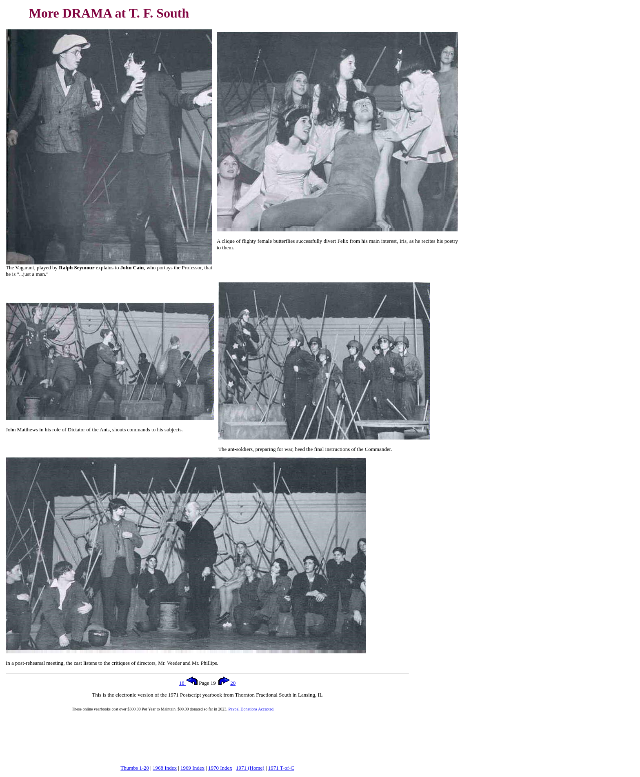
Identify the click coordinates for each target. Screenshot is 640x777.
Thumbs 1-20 (134, 768)
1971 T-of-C (281, 768)
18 (188, 683)
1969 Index (192, 768)
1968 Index (165, 768)
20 (227, 683)
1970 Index (220, 768)
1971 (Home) (250, 768)
